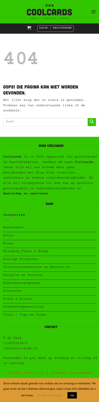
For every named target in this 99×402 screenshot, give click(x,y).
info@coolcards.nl (20, 348)
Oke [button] (72, 395)
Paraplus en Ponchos (22, 275)
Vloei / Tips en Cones (24, 315)
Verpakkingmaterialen (23, 307)
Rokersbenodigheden (21, 283)
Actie (8, 235)
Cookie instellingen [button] (50, 395)
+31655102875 (15, 343)
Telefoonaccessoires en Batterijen (37, 267)
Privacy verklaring (26, 373)
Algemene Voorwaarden (71, 373)
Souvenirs (12, 291)
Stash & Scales (17, 299)
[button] (93, 12)
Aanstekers (13, 227)
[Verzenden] (92, 122)
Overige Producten (20, 259)
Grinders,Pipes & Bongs (25, 251)
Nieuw (8, 243)
